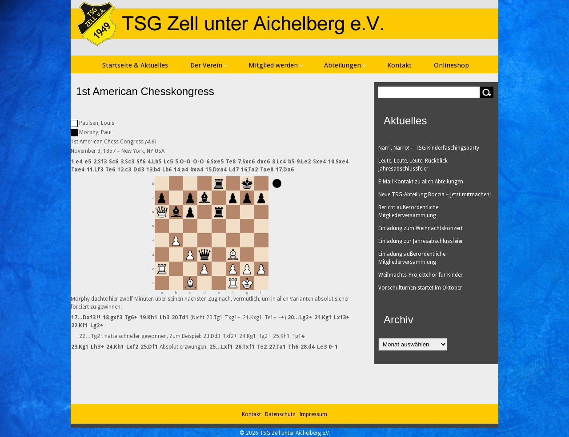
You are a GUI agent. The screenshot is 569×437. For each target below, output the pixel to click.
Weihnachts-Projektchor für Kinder (420, 275)
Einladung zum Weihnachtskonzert (420, 228)
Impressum (313, 414)
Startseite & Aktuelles (135, 65)
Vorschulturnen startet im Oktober (420, 288)
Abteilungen (345, 65)
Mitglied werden (275, 65)
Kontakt (399, 65)
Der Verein (208, 65)
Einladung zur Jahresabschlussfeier (420, 241)
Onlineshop (451, 65)
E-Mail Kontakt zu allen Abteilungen (420, 182)
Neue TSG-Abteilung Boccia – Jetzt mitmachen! (434, 194)
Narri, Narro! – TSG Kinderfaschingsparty (428, 148)
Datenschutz (281, 414)
